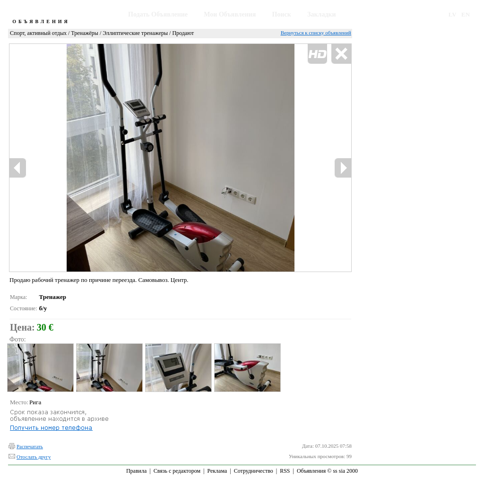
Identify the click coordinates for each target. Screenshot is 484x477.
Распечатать (30, 446)
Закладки (321, 14)
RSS (285, 471)
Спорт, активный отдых (38, 33)
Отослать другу (34, 457)
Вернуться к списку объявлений (316, 32)
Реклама (217, 471)
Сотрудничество (253, 471)
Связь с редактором (177, 471)
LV (453, 14)
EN (465, 14)
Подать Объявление (158, 14)
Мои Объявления (230, 14)
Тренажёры (84, 33)
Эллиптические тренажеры (135, 33)
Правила (136, 471)
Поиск (281, 14)
